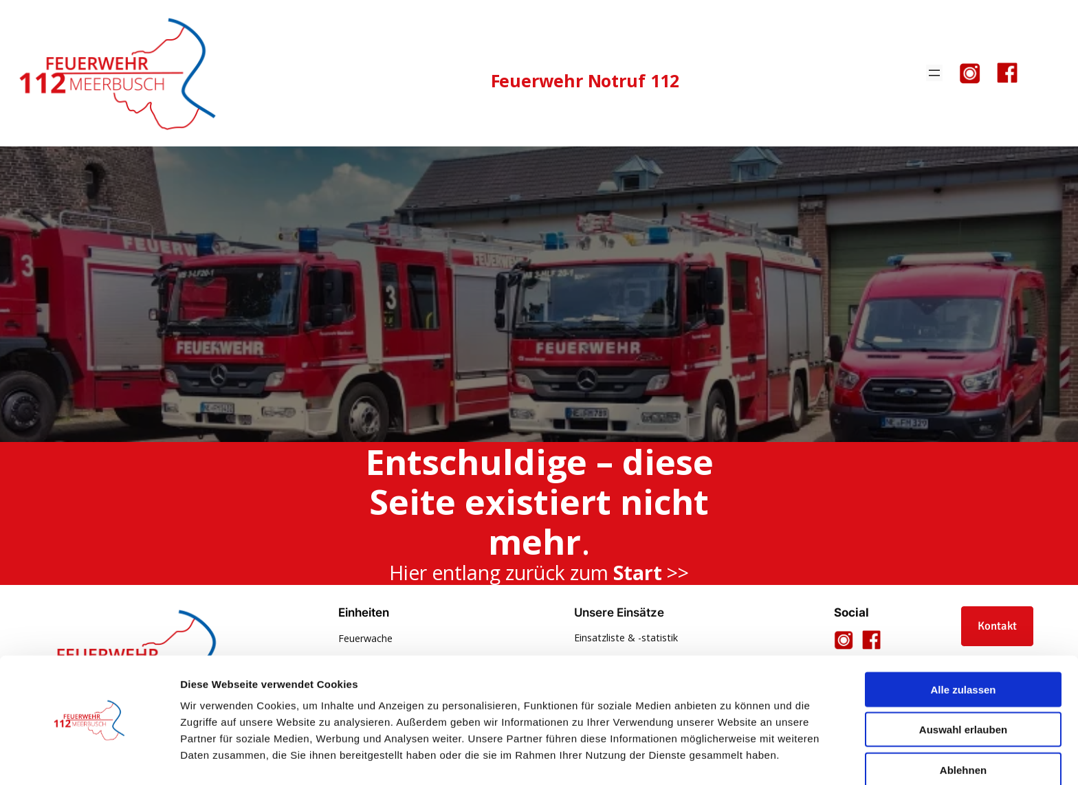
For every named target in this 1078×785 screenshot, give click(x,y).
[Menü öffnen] (934, 73)
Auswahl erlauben (963, 688)
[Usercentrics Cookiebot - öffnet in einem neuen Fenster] (89, 758)
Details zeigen (731, 758)
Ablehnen (963, 728)
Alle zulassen (963, 648)
